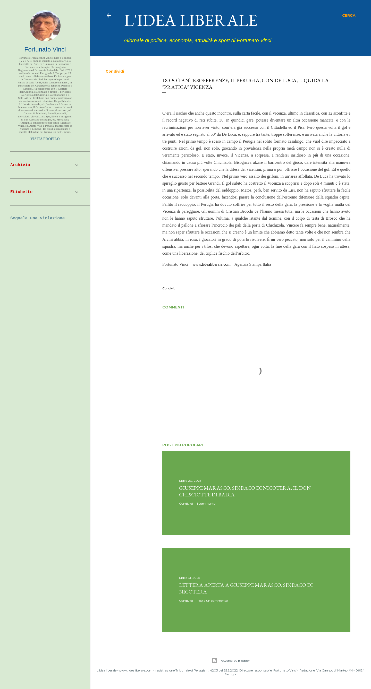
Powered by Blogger (230, 661)
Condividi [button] (115, 71)
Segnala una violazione (37, 218)
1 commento (206, 503)
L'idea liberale (190, 20)
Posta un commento (212, 600)
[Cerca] (349, 15)
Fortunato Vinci (45, 49)
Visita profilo (45, 139)
